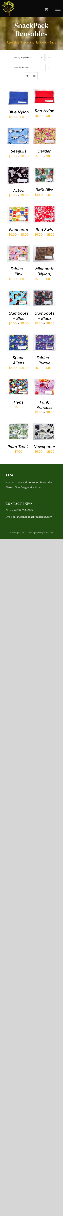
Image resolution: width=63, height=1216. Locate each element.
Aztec (18, 190)
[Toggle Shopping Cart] (46, 9)
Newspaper (44, 446)
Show (22, 67)
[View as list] (34, 75)
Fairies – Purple (44, 360)
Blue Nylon (18, 112)
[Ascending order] (49, 57)
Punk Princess (44, 405)
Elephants (18, 229)
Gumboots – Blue (19, 316)
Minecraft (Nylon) (44, 271)
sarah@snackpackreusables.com (32, 517)
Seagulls (18, 151)
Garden (44, 151)
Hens (18, 402)
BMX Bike (44, 189)
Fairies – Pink (18, 271)
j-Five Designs (31, 533)
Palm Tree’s (18, 446)
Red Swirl (44, 229)
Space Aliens (19, 360)
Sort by (22, 57)
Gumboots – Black (44, 316)
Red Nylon (44, 110)
